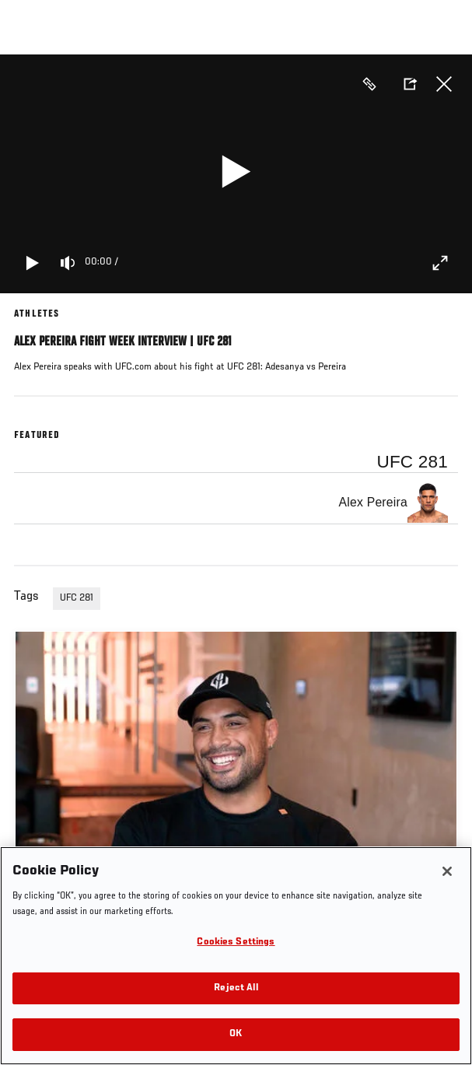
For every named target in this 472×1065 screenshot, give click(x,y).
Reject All (235, 988)
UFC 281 (76, 598)
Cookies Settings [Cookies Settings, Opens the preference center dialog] (235, 942)
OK (235, 1034)
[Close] (447, 871)
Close (444, 84)
